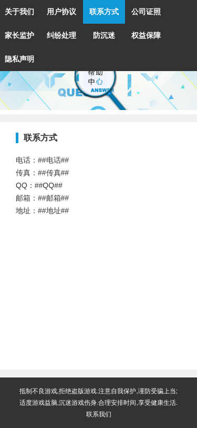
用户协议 (61, 11)
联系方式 (104, 11)
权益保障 (146, 35)
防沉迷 (104, 35)
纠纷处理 (61, 35)
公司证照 (146, 11)
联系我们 (98, 414)
